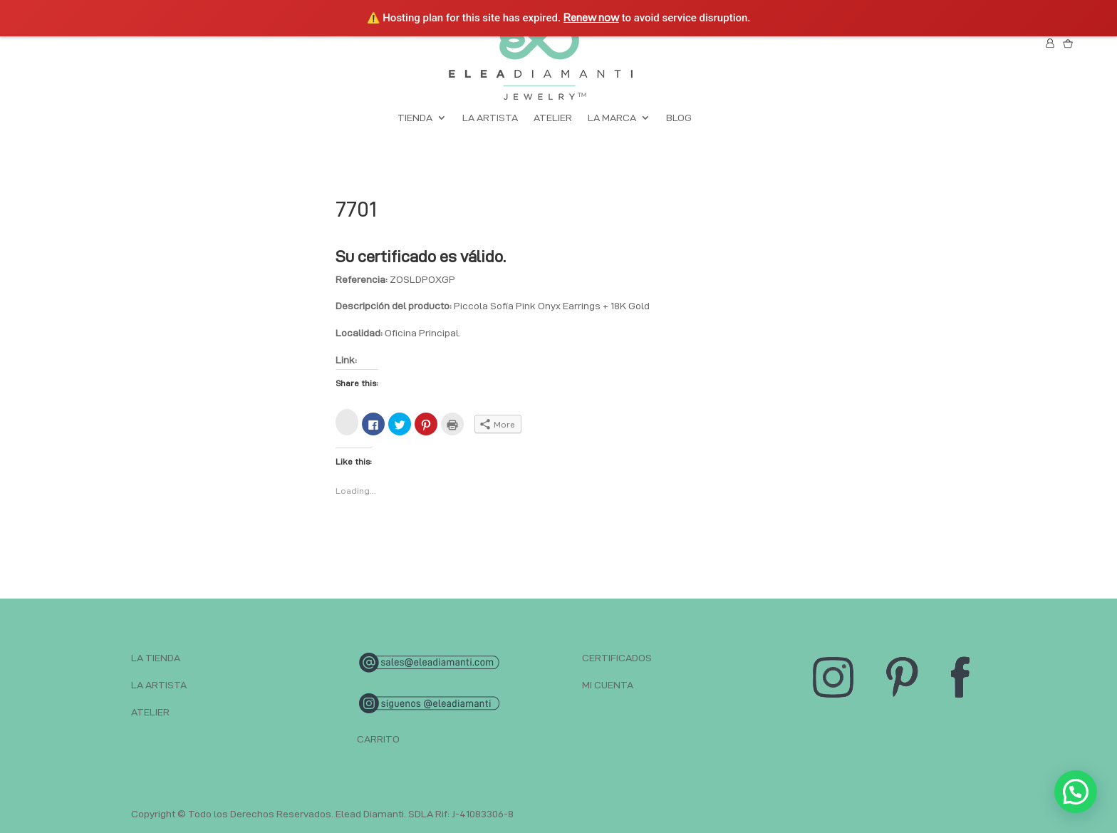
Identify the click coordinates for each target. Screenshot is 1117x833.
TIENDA (415, 118)
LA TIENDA (155, 657)
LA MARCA (612, 118)
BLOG (679, 118)
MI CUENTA (607, 684)
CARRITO (378, 739)
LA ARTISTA (490, 118)
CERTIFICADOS (617, 657)
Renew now (591, 17)
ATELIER (553, 118)
